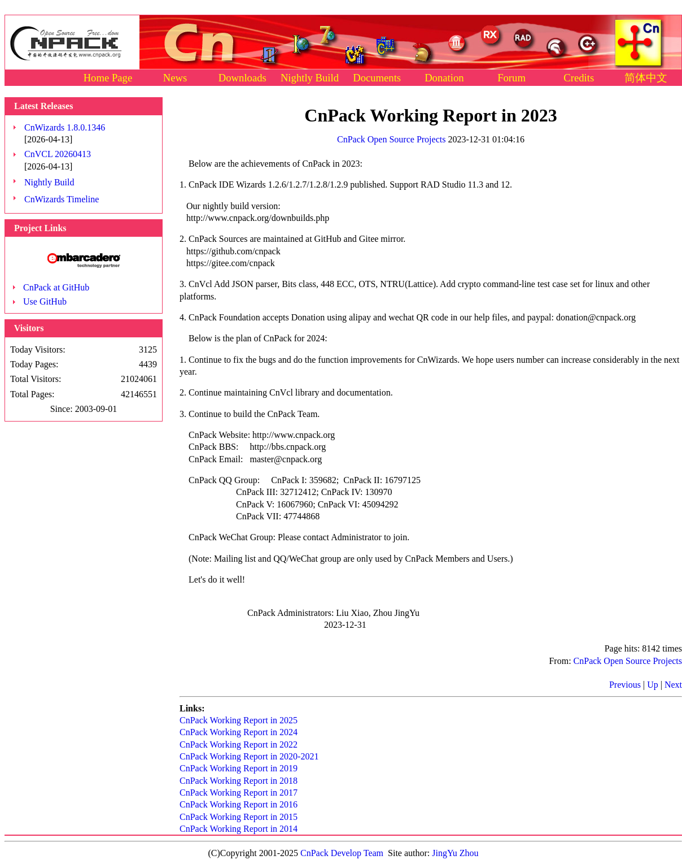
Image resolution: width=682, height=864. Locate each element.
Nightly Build (310, 78)
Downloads (242, 78)
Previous (625, 684)
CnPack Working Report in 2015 (239, 817)
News (175, 78)
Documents (377, 78)
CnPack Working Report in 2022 (239, 744)
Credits (578, 78)
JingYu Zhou (455, 853)
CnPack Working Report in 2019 (239, 768)
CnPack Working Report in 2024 (239, 732)
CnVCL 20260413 (57, 154)
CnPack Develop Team (341, 853)
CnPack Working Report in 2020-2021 (249, 756)
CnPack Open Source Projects (391, 139)
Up (652, 684)
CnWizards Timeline (61, 199)
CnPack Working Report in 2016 (239, 804)
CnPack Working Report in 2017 (239, 792)
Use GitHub (45, 301)
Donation (444, 78)
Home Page (108, 78)
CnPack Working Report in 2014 (239, 828)
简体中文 (645, 78)
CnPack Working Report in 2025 (239, 720)
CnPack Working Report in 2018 (239, 780)
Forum (511, 78)
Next (673, 684)
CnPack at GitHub (56, 287)
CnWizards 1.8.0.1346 (64, 127)
